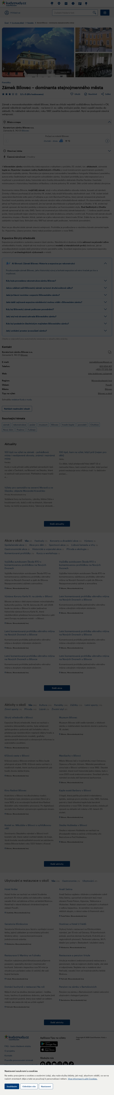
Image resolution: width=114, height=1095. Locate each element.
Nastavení (46, 1086)
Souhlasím (12, 1086)
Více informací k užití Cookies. (82, 1078)
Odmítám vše (29, 1086)
